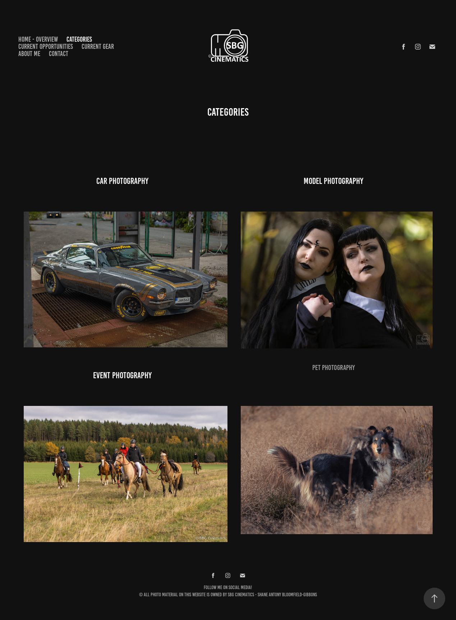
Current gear (98, 46)
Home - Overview (38, 39)
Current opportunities (45, 46)
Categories (79, 39)
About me (29, 53)
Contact (58, 53)
